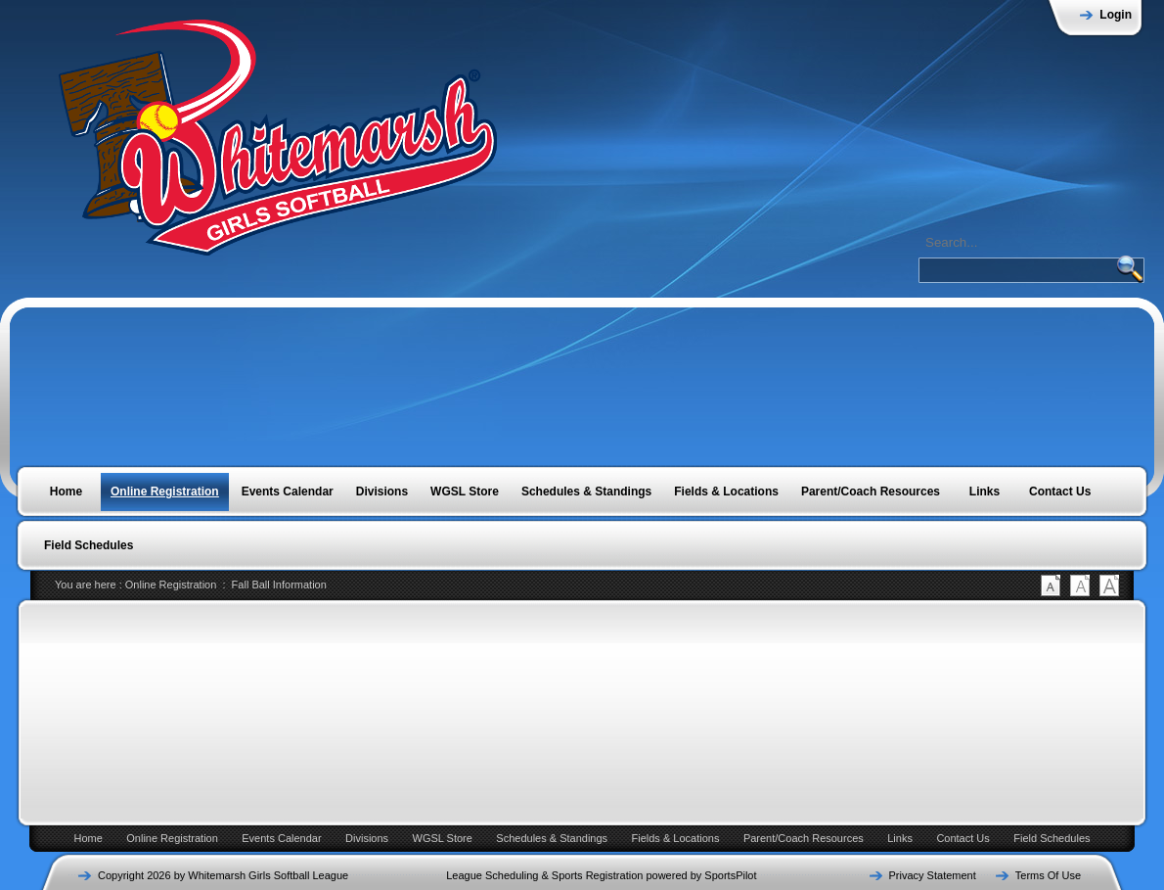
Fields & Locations (676, 838)
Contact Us (962, 838)
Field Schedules (1051, 838)
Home (87, 838)
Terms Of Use (1048, 875)
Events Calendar (281, 838)
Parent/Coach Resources (803, 838)
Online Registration (171, 584)
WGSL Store (442, 838)
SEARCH (1129, 268)
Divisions (366, 838)
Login (1115, 15)
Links (900, 838)
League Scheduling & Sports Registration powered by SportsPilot (601, 875)
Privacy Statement (932, 875)
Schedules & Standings (551, 838)
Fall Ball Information (279, 584)
